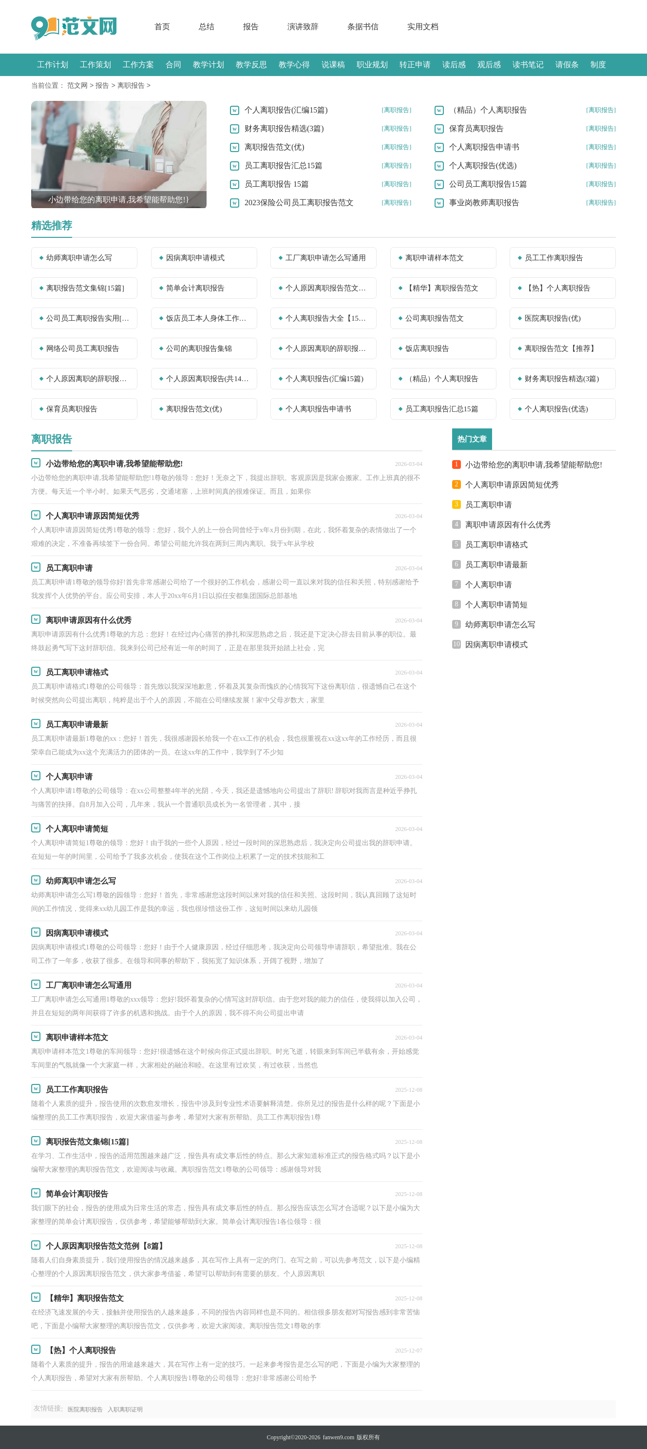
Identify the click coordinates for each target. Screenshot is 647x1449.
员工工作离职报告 (554, 258)
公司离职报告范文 (434, 318)
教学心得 (294, 64)
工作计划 (52, 64)
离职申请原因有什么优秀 (508, 525)
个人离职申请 (488, 584)
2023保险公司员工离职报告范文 (299, 202)
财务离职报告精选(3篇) (284, 128)
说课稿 (333, 64)
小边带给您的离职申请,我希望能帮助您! (533, 465)
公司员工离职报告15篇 (488, 184)
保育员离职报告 (476, 128)
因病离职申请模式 (195, 258)
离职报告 (131, 86)
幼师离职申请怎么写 (79, 258)
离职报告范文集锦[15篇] (85, 288)
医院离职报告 (85, 1409)
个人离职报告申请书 (484, 147)
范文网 (77, 86)
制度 (598, 64)
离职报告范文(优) (274, 147)
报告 (251, 26)
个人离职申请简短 (496, 604)
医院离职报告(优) (553, 318)
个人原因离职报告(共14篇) (208, 379)
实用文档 (422, 26)
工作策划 (95, 64)
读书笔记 (528, 64)
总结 (206, 26)
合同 (173, 64)
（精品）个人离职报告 (488, 110)
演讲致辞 (303, 26)
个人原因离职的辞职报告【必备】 (88, 379)
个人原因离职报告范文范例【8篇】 (327, 288)
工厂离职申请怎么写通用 (325, 258)
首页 (162, 26)
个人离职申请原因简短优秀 (512, 485)
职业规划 (372, 64)
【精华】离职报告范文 (441, 288)
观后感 (489, 64)
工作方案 (138, 64)
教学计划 (208, 64)
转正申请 (415, 64)
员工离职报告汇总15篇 (284, 165)
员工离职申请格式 (496, 545)
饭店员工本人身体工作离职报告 (208, 318)
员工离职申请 (488, 505)
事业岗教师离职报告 (484, 202)
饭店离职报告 (427, 348)
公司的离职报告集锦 (199, 348)
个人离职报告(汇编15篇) (286, 110)
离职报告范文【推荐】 (561, 348)
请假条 (567, 64)
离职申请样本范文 (434, 258)
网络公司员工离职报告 (82, 348)
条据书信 (363, 26)
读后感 (454, 64)
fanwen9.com (338, 1437)
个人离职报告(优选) (483, 165)
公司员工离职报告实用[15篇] (88, 318)
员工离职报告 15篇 (277, 184)
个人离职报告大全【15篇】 (327, 318)
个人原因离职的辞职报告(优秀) (327, 348)
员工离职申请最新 (496, 564)
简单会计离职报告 (195, 288)
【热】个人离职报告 (557, 288)
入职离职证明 (125, 1409)
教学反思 (251, 64)
